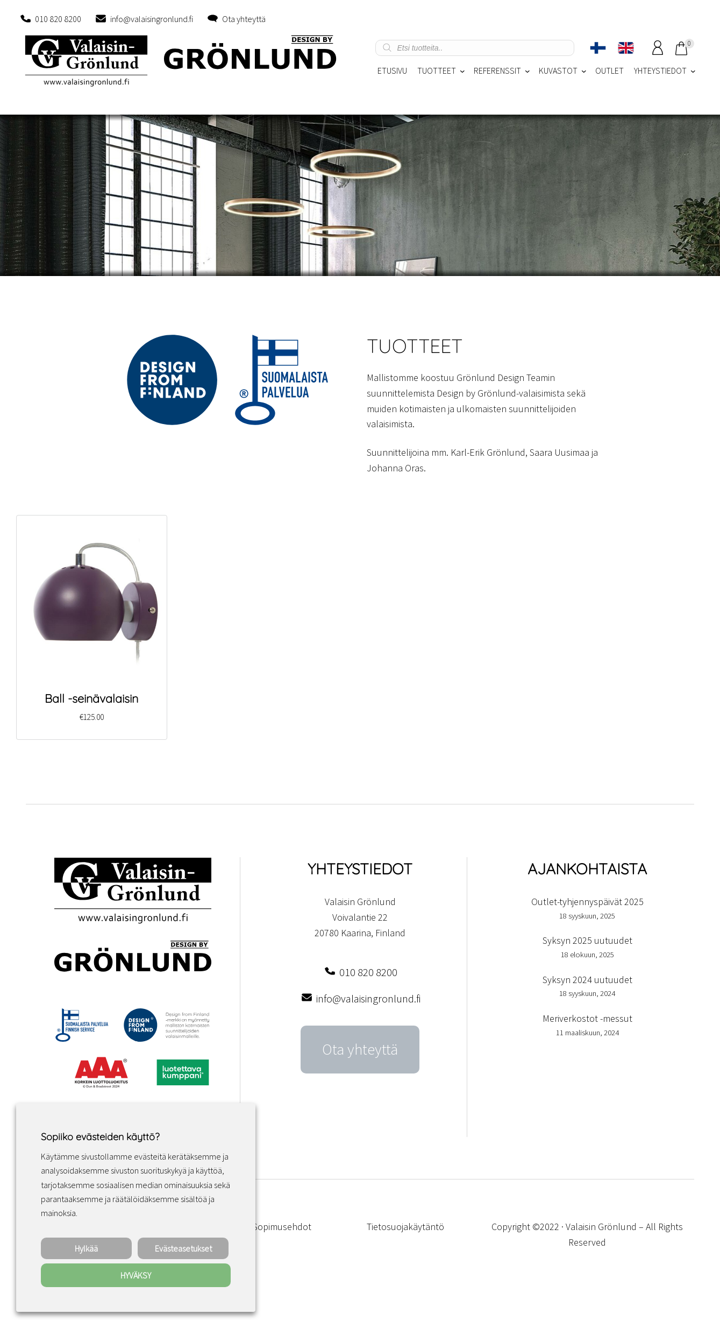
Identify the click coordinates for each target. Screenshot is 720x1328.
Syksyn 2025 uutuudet (587, 940)
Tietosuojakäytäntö (405, 1226)
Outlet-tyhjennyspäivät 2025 (587, 901)
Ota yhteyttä (244, 18)
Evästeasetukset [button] (183, 1248)
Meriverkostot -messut (587, 1018)
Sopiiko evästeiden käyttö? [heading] (100, 1137)
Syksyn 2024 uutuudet (587, 979)
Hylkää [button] (86, 1248)
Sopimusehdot (282, 1226)
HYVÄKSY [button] (135, 1275)
